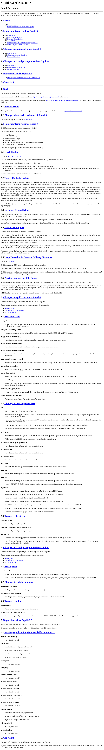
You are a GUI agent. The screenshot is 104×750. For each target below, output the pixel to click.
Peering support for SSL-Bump (17, 44)
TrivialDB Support (13, 41)
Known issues (11, 25)
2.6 (6, 44)
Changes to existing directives (17, 55)
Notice (6, 20)
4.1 (6, 65)
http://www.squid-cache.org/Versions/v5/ (46, 97)
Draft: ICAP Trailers (14, 156)
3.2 (6, 55)
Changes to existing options (16, 67)
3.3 (6, 57)
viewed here (28, 119)
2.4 (6, 41)
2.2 (6, 37)
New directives (12, 53)
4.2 (6, 67)
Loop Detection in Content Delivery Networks (22, 43)
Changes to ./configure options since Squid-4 (26, 61)
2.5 (6, 43)
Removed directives (13, 57)
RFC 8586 (11, 261)
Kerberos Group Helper (15, 39)
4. (2, 61)
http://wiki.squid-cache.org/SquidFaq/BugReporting (62, 100)
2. (2, 31)
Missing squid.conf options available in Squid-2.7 (23, 78)
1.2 (6, 27)
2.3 (6, 39)
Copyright (8, 82)
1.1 (6, 25)
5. (2, 73)
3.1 (6, 53)
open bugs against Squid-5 (73, 111)
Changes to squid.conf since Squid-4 (22, 49)
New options (11, 65)
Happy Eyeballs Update (15, 37)
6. (2, 82)
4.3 (6, 69)
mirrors (66, 97)
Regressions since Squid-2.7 (17, 73)
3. (2, 49)
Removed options (13, 69)
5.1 (6, 78)
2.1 (6, 35)
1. (2, 20)
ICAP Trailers (11, 35)
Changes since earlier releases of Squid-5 (20, 27)
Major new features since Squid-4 (20, 31)
